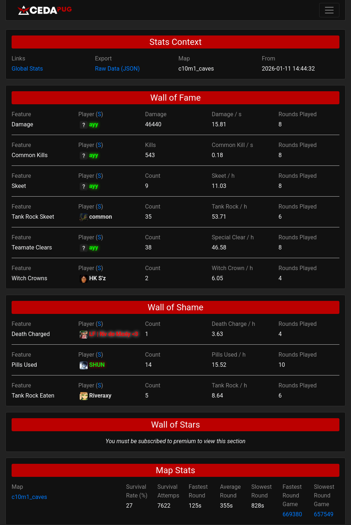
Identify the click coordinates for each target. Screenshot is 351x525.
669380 (292, 514)
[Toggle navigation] (329, 10)
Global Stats (27, 68)
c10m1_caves (29, 497)
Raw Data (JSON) (117, 68)
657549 (324, 514)
